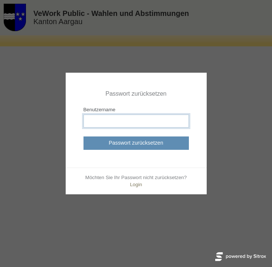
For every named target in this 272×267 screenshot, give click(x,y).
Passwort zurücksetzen (136, 143)
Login (136, 184)
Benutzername (99, 109)
